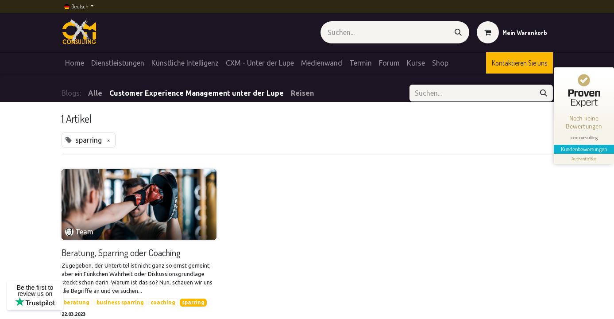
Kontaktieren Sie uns (519, 62)
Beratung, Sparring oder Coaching (121, 252)
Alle (95, 93)
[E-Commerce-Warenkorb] (512, 32)
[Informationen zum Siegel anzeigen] (584, 159)
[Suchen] (458, 32)
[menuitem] (75, 63)
